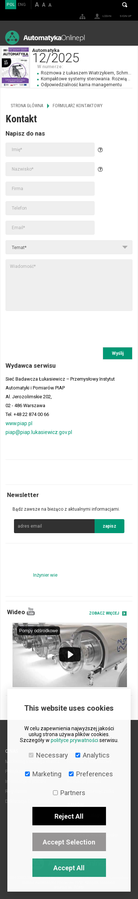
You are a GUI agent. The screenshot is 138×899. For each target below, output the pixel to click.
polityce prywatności (74, 740)
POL (11, 4)
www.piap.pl (19, 423)
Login (107, 16)
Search (124, 5)
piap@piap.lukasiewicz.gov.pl (39, 432)
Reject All (69, 816)
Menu (125, 37)
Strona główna (27, 105)
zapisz (109, 526)
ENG (22, 4)
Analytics (92, 755)
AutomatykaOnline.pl (45, 37)
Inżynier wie (45, 575)
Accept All (69, 868)
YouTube (30, 611)
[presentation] (61, 329)
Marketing (43, 774)
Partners (69, 793)
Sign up (125, 16)
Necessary (48, 755)
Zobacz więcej (104, 613)
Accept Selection (69, 842)
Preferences (91, 774)
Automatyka (85, 55)
